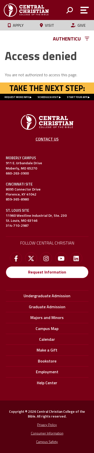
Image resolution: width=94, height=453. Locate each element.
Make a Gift (47, 350)
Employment (47, 372)
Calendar (47, 339)
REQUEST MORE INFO (17, 97)
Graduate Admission (47, 307)
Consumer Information (47, 433)
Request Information (47, 272)
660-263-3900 (17, 173)
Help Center (47, 383)
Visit (47, 25)
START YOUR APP (77, 97)
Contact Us (47, 139)
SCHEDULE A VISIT (48, 97)
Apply (16, 25)
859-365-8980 (17, 199)
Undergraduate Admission (47, 296)
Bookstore (47, 361)
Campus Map (47, 329)
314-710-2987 (17, 225)
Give (78, 25)
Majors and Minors (47, 317)
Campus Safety (47, 441)
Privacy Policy (47, 424)
